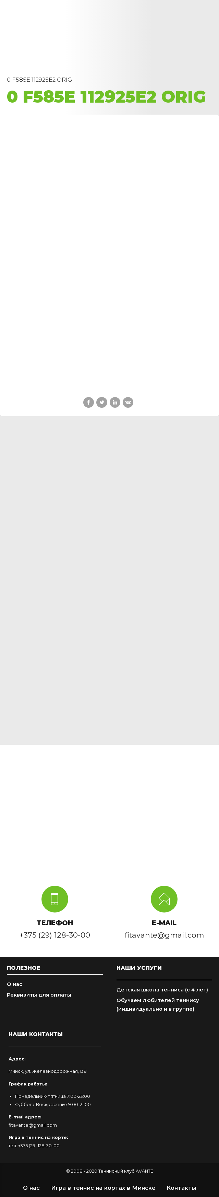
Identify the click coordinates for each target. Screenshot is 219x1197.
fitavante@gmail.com (33, 1125)
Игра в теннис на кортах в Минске (103, 1187)
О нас (14, 984)
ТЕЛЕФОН (55, 923)
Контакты (181, 1187)
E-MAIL (164, 923)
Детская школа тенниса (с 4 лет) (162, 990)
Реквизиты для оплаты (39, 995)
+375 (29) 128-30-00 (39, 1145)
